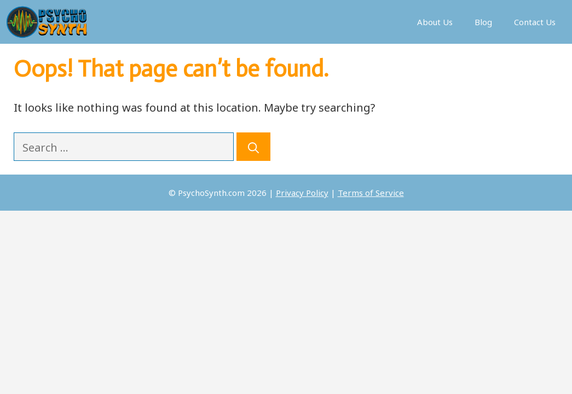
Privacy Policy (302, 192)
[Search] (253, 146)
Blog (483, 21)
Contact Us (535, 21)
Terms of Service (371, 192)
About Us (435, 21)
